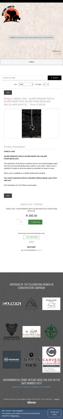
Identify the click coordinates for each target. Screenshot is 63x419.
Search (54, 78)
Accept (54, 413)
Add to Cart (35, 222)
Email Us (39, 250)
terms (23, 399)
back (7, 92)
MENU (31, 62)
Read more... (15, 416)
